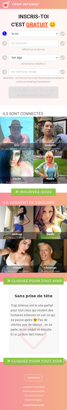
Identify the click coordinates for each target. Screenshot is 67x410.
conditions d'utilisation (33, 387)
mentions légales (33, 400)
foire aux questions (33, 395)
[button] (7, 322)
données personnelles (33, 391)
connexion (33, 377)
